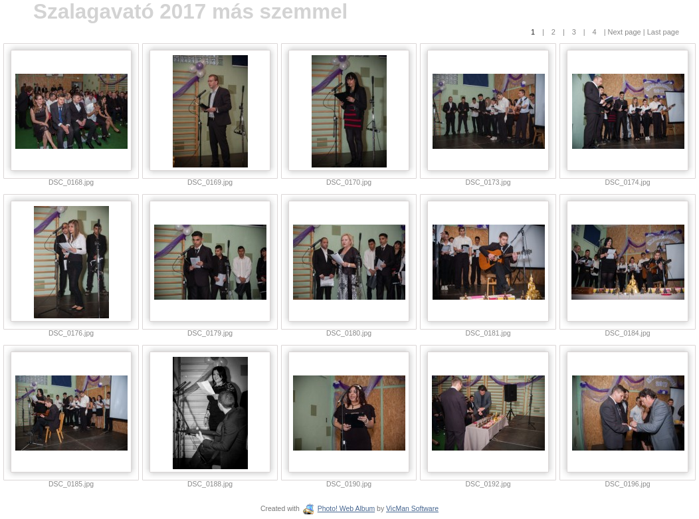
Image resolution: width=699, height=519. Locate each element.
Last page (662, 32)
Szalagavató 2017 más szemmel (190, 11)
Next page (624, 32)
